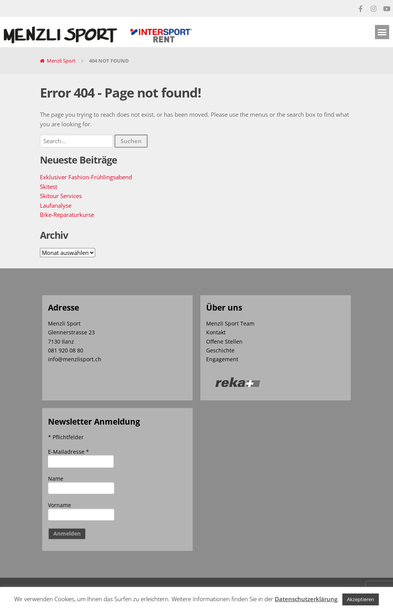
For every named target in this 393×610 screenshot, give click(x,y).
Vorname (59, 505)
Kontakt (216, 332)
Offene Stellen (224, 341)
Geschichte (220, 350)
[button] (382, 32)
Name (55, 478)
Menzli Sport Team (230, 323)
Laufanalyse (55, 205)
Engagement (222, 359)
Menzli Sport (61, 60)
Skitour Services (61, 196)
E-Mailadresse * (68, 451)
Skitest (48, 186)
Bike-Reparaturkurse (67, 214)
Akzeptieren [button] (360, 599)
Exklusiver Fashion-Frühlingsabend (86, 177)
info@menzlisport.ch (74, 359)
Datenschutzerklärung (306, 599)
